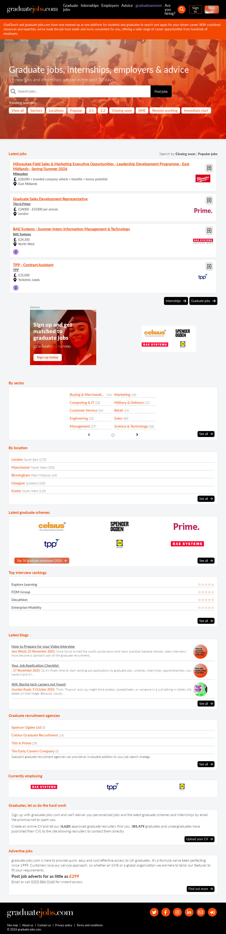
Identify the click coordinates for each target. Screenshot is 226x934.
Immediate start (196, 110)
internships (88, 69)
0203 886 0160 (43, 881)
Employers (110, 5)
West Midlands (41, 475)
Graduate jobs (70, 7)
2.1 (91, 110)
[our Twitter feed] (152, 911)
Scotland (32, 482)
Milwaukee (20, 173)
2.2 (102, 110)
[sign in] (212, 911)
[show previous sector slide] (89, 434)
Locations (56, 110)
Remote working (164, 110)
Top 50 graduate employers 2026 (42, 560)
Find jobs (161, 91)
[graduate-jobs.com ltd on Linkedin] (188, 911)
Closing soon (122, 110)
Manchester (20, 466)
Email (15, 881)
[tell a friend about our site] (200, 911)
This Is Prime (21, 203)
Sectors (36, 110)
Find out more (200, 888)
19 (11, 79)
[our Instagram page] (176, 911)
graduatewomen (149, 5)
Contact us (44, 924)
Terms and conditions (90, 924)
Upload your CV (199, 838)
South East (31, 459)
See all (206, 433)
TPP (16, 269)
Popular (76, 110)
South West (30, 490)
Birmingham (20, 474)
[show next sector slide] (137, 434)
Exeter (16, 490)
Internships (90, 5)
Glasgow (18, 482)
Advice (127, 5)
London (17, 459)
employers (133, 69)
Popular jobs (207, 154)
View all (17, 110)
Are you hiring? (170, 9)
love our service (59, 864)
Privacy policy (64, 924)
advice (176, 69)
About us (28, 924)
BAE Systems (22, 233)
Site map (12, 924)
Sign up (211, 9)
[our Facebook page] (164, 911)
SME (142, 110)
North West (39, 467)
